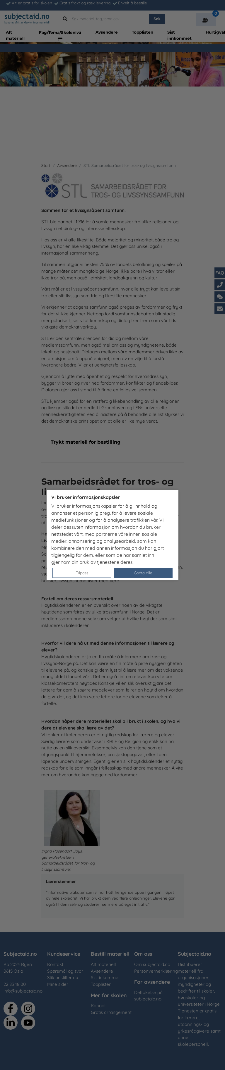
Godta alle (143, 572)
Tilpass (82, 572)
